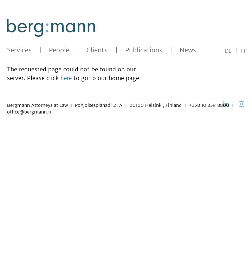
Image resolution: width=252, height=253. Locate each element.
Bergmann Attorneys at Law (37, 105)
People (59, 50)
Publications (143, 50)
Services (19, 50)
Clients (97, 50)
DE (228, 51)
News (188, 50)
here (66, 78)
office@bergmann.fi (29, 112)
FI (243, 51)
